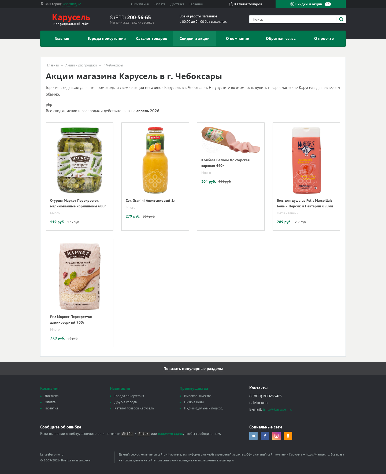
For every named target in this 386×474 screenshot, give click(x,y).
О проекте (324, 38)
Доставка (177, 4)
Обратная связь (281, 38)
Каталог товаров (151, 38)
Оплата (159, 4)
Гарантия (196, 4)
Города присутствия (107, 38)
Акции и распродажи (81, 65)
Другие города (125, 402)
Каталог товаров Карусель (134, 408)
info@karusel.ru (278, 409)
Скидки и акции (310, 4)
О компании (140, 4)
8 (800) (130, 17)
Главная (62, 38)
